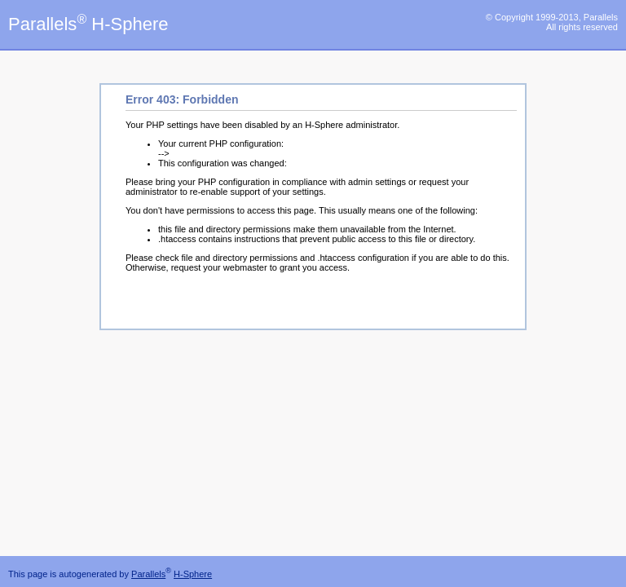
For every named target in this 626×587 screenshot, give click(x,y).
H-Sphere (193, 574)
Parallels (148, 574)
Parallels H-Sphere (88, 24)
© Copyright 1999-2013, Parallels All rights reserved (552, 22)
